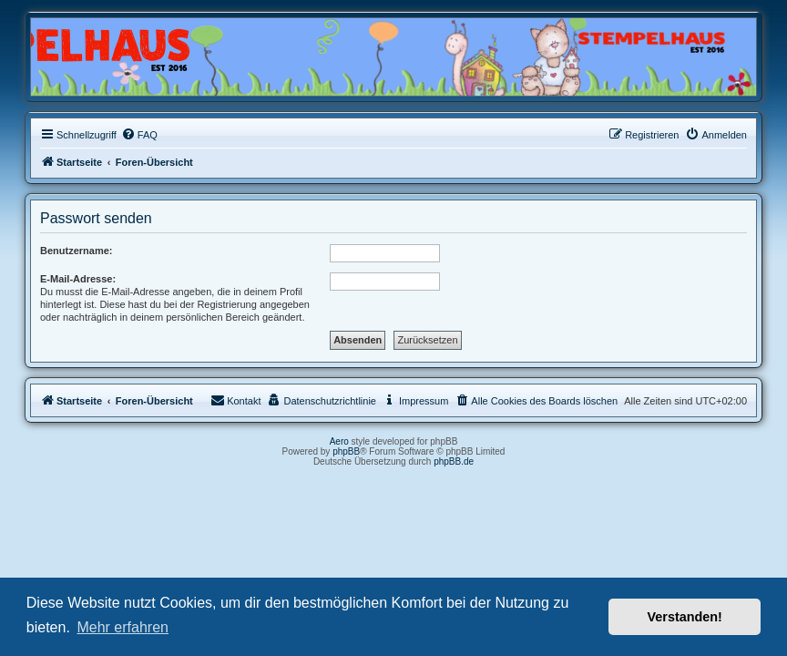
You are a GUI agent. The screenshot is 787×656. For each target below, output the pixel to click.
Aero (339, 441)
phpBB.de (454, 461)
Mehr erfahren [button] (123, 627)
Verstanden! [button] (685, 617)
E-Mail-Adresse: (78, 278)
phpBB (346, 451)
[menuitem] (139, 135)
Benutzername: (76, 250)
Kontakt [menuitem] (235, 400)
